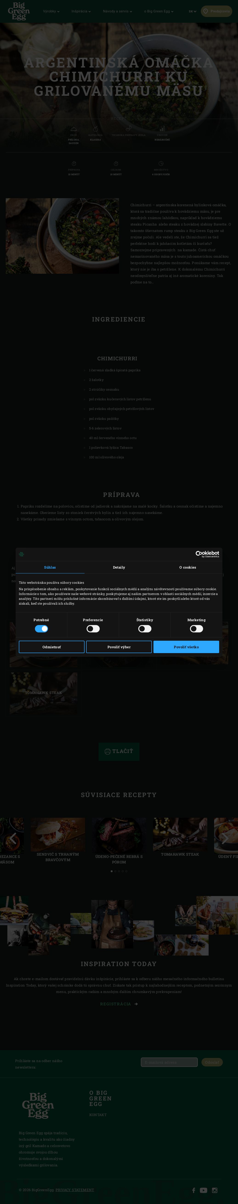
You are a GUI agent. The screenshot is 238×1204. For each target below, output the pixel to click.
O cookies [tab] (187, 567)
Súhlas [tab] (50, 567)
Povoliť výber (119, 647)
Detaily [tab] (119, 567)
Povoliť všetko (186, 647)
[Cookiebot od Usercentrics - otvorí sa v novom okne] (199, 554)
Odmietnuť (51, 647)
